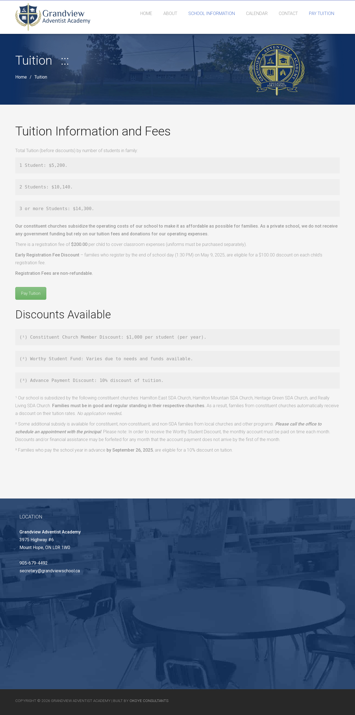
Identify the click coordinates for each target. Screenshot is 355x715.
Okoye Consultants (149, 700)
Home (21, 77)
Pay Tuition (30, 293)
